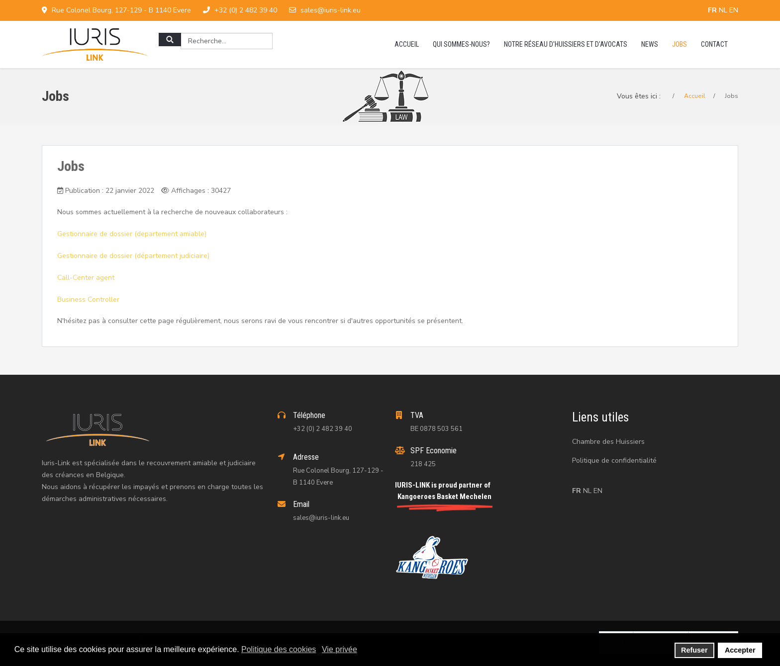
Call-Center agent (85, 277)
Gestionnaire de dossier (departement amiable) (131, 234)
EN (733, 10)
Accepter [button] (740, 650)
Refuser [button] (694, 650)
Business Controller (88, 299)
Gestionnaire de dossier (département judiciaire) (133, 255)
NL (724, 10)
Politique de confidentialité (614, 460)
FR (713, 10)
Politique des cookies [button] (278, 649)
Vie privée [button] (339, 649)
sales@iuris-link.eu (330, 10)
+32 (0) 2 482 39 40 (245, 10)
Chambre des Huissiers (608, 441)
